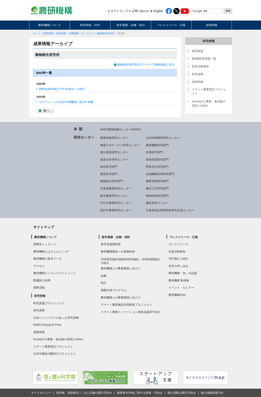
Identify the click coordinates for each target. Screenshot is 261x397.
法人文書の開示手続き (98, 392)
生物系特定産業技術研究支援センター (170, 210)
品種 (103, 275)
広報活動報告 (177, 251)
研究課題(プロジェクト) (48, 303)
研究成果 (61, 33)
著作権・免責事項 (67, 392)
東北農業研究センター (114, 195)
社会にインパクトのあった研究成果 (56, 317)
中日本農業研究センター (116, 203)
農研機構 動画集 (178, 280)
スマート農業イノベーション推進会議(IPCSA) (130, 312)
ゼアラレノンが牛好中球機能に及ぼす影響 (66, 102)
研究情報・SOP (90, 25)
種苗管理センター (157, 203)
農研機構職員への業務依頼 (118, 251)
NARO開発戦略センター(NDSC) (120, 129)
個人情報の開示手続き (181, 392)
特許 (103, 282)
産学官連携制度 (111, 244)
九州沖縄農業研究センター (163, 137)
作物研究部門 (154, 152)
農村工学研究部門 (157, 188)
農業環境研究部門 (157, 181)
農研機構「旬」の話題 (182, 273)
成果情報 (74, 33)
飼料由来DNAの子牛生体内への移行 (62, 89)
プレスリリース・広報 (171, 25)
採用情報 (211, 25)
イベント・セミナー (181, 287)
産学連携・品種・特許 (130, 25)
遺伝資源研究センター (114, 152)
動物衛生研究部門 (111, 181)
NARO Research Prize (47, 324)
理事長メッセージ (44, 244)
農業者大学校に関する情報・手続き (140, 392)
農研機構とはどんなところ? (51, 251)
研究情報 (48, 33)
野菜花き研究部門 (157, 166)
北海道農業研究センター (116, 188)
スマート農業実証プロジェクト (53, 346)
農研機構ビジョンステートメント (54, 273)
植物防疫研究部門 (157, 195)
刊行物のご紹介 (178, 258)
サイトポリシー (41, 392)
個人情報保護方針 (212, 392)
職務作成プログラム (113, 290)
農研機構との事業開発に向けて (121, 268)
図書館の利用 (41, 280)
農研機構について (49, 25)
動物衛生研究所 (105, 33)
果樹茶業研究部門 (157, 159)
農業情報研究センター (114, 137)
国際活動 (39, 287)
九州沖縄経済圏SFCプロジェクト (54, 353)
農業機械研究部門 (157, 145)
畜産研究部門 (108, 174)
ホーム (37, 33)
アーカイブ (88, 33)
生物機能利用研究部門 (160, 174)
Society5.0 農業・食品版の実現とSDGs (58, 339)
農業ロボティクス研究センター (120, 145)
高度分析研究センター (114, 159)
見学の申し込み (178, 266)
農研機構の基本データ (47, 258)
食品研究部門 (108, 166)
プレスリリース (178, 244)
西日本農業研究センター (116, 210)
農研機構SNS (177, 294)
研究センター (84, 137)
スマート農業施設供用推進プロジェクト (126, 304)
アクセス (39, 266)
